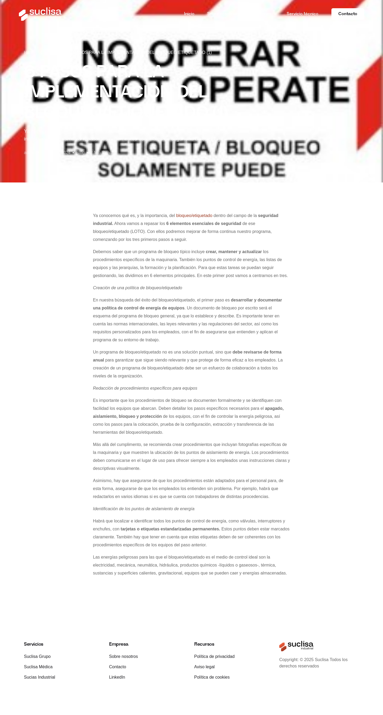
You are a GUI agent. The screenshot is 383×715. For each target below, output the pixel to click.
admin (30, 152)
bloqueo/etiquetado (194, 215)
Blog (80, 152)
